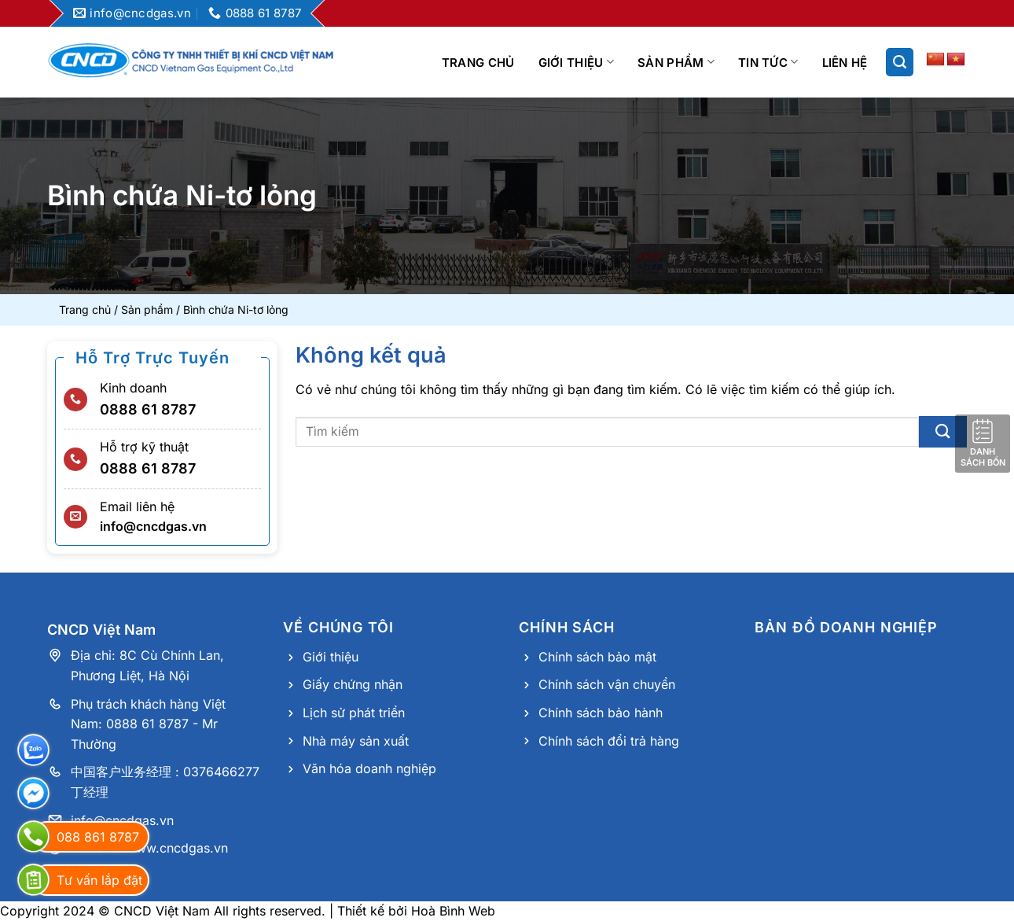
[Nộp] (943, 431)
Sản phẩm (676, 61)
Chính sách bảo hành (600, 712)
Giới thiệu (576, 61)
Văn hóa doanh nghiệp (369, 768)
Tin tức (768, 61)
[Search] (899, 62)
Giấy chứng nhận (352, 684)
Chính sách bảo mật (597, 657)
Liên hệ (845, 62)
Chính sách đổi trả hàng (608, 741)
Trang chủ (478, 62)
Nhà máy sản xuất (356, 741)
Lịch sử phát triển (354, 712)
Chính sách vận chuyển (606, 684)
